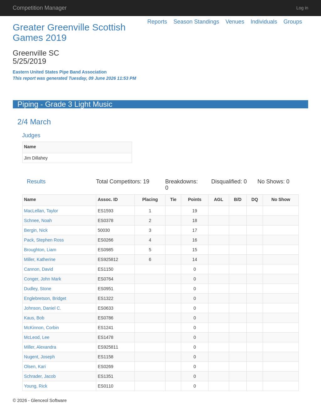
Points (195, 199)
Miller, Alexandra (40, 347)
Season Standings (196, 22)
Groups (292, 22)
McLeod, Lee (37, 337)
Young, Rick (35, 386)
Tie (173, 199)
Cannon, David (38, 269)
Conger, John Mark (42, 278)
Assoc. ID (108, 199)
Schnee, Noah (38, 220)
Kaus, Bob (34, 317)
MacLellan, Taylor (41, 210)
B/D (237, 199)
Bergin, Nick (36, 230)
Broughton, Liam (40, 249)
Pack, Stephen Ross (44, 239)
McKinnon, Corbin (41, 327)
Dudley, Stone (37, 288)
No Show (280, 199)
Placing (150, 199)
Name (30, 146)
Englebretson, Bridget (45, 298)
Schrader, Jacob (40, 376)
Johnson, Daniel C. (42, 308)
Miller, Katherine (39, 259)
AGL (218, 199)
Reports (157, 22)
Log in (302, 7)
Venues (234, 22)
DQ (254, 199)
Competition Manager (40, 8)
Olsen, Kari (35, 366)
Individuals (263, 22)
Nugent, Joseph (39, 356)
